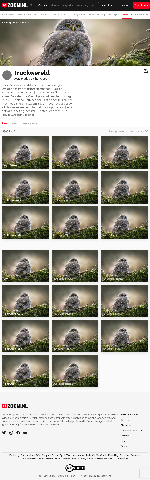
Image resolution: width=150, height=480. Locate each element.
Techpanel (124, 477)
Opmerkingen (30, 123)
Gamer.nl (135, 477)
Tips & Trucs (65, 477)
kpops (43, 78)
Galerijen (114, 14)
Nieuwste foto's (60, 14)
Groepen (127, 14)
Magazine (68, 5)
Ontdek (42, 5)
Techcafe (90, 477)
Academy (83, 5)
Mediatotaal (79, 477)
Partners (125, 458)
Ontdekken (8, 14)
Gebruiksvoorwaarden (132, 453)
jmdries (25, 78)
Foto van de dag (97, 14)
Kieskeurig (14, 477)
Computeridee (28, 477)
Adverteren (126, 442)
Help (123, 463)
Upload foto (106, 5)
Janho (34, 78)
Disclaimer (126, 447)
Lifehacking (112, 477)
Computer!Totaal (50, 477)
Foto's (5, 123)
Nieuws (55, 5)
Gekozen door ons (27, 14)
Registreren (141, 5)
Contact (125, 468)
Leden (15, 123)
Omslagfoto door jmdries (16, 22)
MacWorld (101, 477)
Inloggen (125, 5)
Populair (44, 14)
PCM (38, 477)
